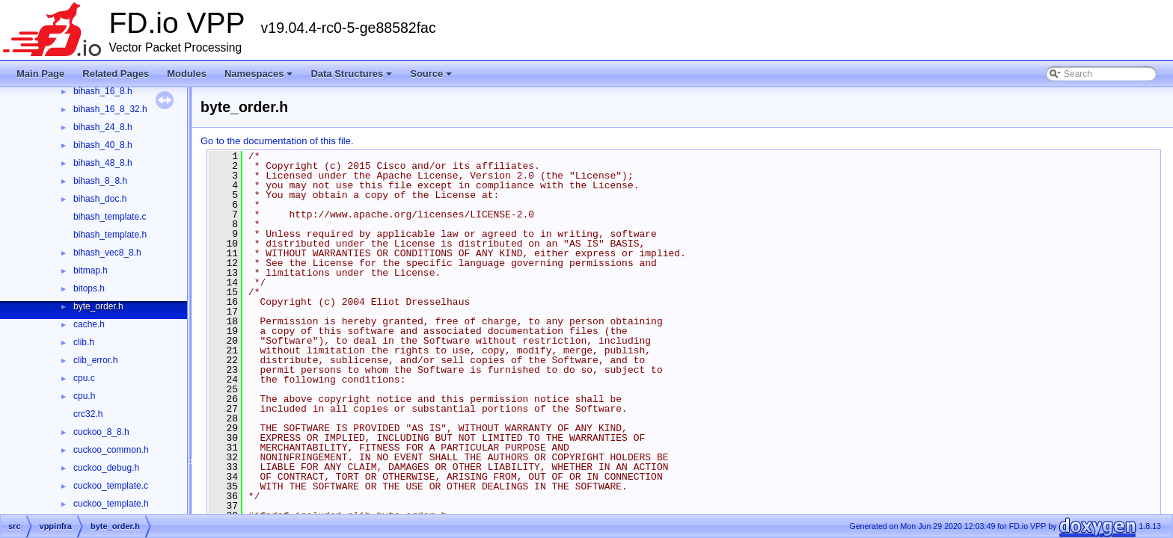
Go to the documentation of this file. (277, 140)
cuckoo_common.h (111, 450)
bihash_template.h (110, 234)
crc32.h (87, 414)
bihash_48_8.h (102, 163)
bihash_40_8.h (102, 145)
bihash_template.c (109, 216)
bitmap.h (90, 270)
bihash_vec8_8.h (107, 252)
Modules (186, 73)
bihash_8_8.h (100, 181)
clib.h (83, 342)
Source (432, 77)
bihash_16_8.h (102, 91)
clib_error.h (95, 360)
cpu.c (84, 378)
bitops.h (89, 288)
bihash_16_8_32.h (110, 109)
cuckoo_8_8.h (101, 432)
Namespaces (259, 77)
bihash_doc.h (99, 199)
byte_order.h (98, 306)
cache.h (89, 324)
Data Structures (352, 77)
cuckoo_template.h (111, 503)
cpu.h (84, 396)
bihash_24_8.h (102, 127)
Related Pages (115, 73)
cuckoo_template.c (110, 485)
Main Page (40, 73)
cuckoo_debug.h (106, 468)
